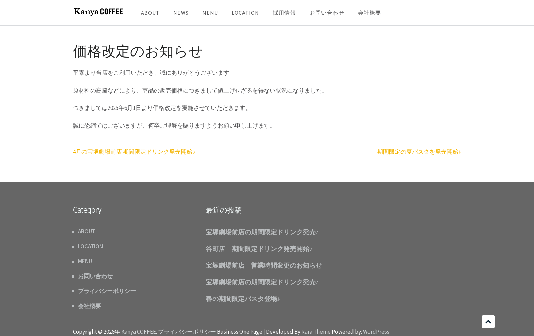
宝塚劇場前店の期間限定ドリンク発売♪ (262, 232)
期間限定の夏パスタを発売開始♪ (419, 151)
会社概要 (369, 12)
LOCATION (245, 12)
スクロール (488, 321)
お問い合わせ (327, 12)
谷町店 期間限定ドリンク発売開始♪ (259, 248)
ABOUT (150, 12)
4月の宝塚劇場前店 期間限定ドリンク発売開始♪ (134, 151)
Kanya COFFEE (138, 331)
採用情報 (284, 12)
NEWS (181, 12)
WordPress (376, 331)
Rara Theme (316, 331)
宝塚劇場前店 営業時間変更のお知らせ (264, 265)
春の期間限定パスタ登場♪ (243, 298)
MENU (210, 12)
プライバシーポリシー (107, 291)
